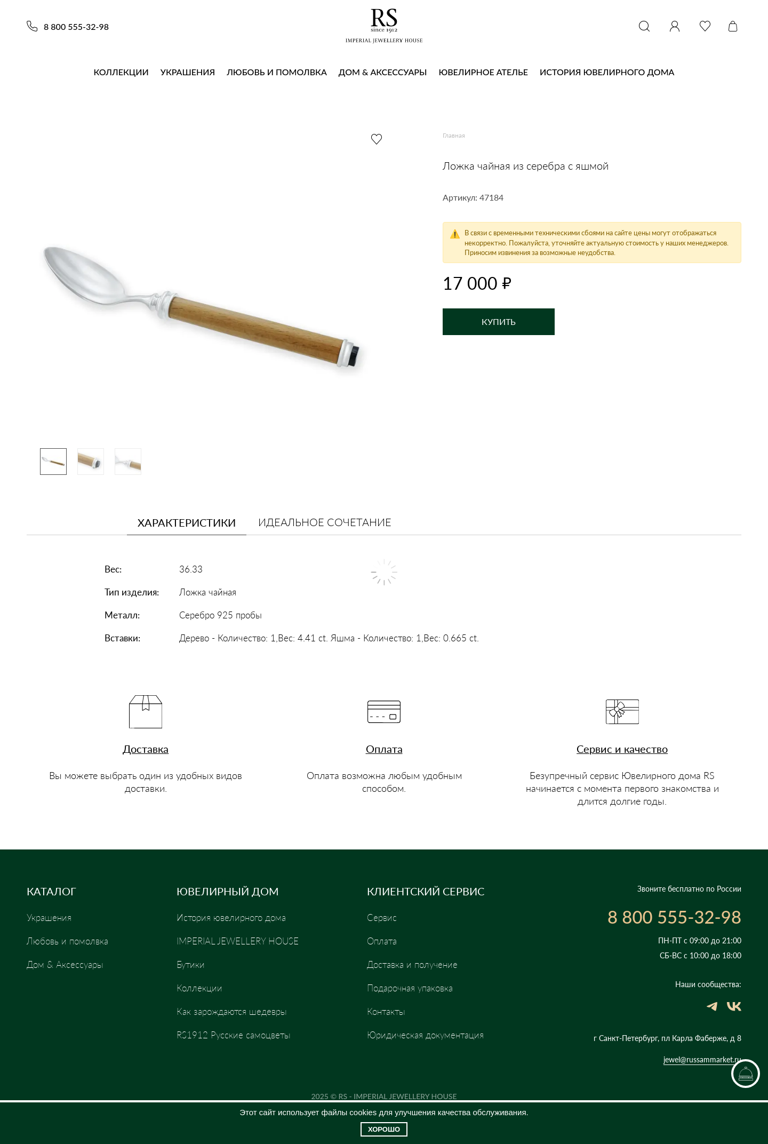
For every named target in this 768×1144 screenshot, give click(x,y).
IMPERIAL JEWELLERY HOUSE (239, 941)
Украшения (188, 72)
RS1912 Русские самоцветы (234, 1035)
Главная (454, 135)
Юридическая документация (428, 1035)
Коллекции (121, 72)
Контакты (387, 1011)
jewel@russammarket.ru (702, 1059)
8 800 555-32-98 (76, 27)
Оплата (384, 753)
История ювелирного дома (607, 72)
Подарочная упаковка (414, 988)
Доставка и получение (415, 964)
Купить (499, 321)
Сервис (382, 917)
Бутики (190, 964)
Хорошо (384, 1129)
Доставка (146, 753)
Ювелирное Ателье (483, 72)
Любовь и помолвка (277, 72)
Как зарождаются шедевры (233, 1011)
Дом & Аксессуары (383, 72)
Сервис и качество (622, 753)
